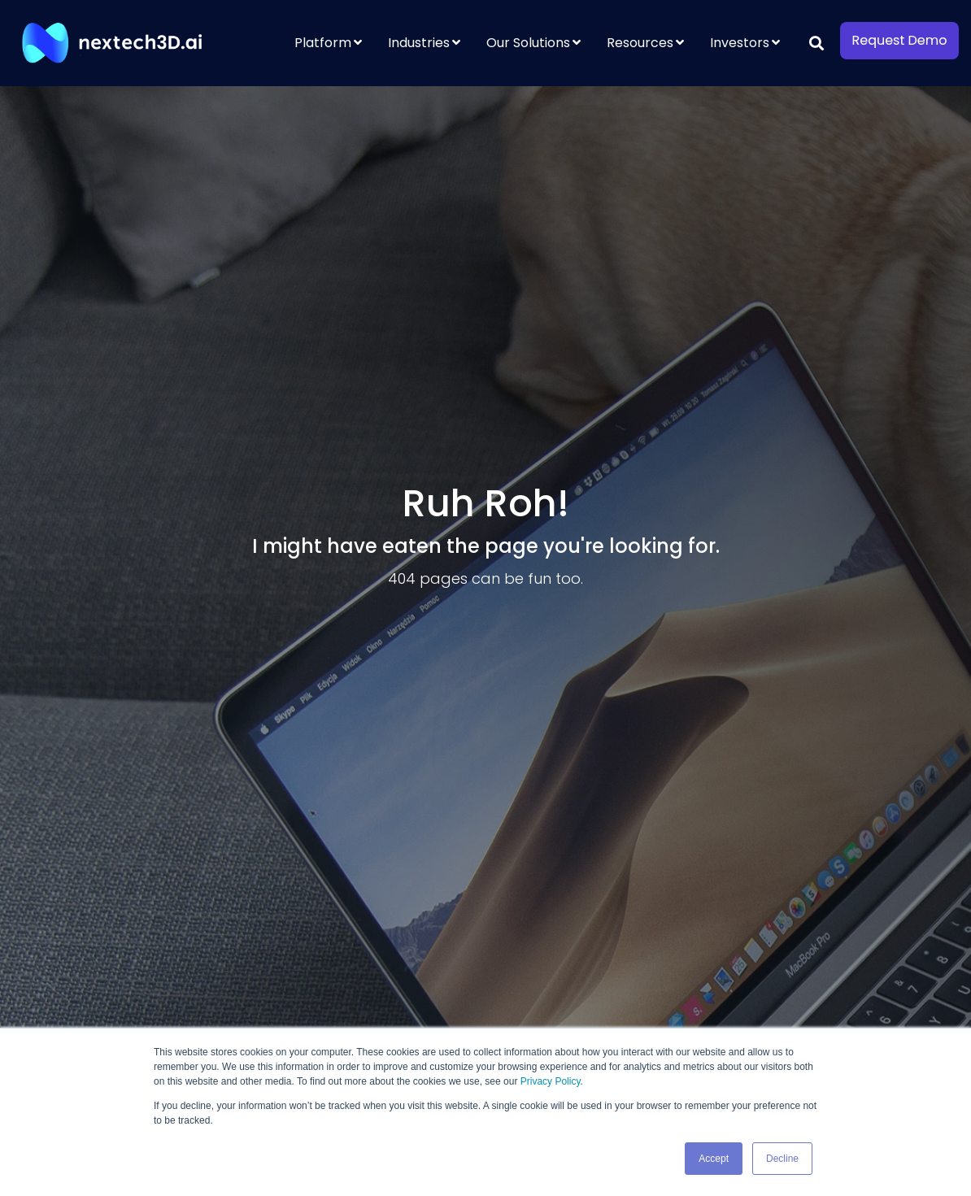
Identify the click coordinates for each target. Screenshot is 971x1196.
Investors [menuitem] (739, 42)
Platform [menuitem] (322, 42)
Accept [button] (714, 1158)
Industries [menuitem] (419, 42)
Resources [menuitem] (640, 42)
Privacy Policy (550, 1081)
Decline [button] (782, 1158)
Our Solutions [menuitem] (528, 42)
